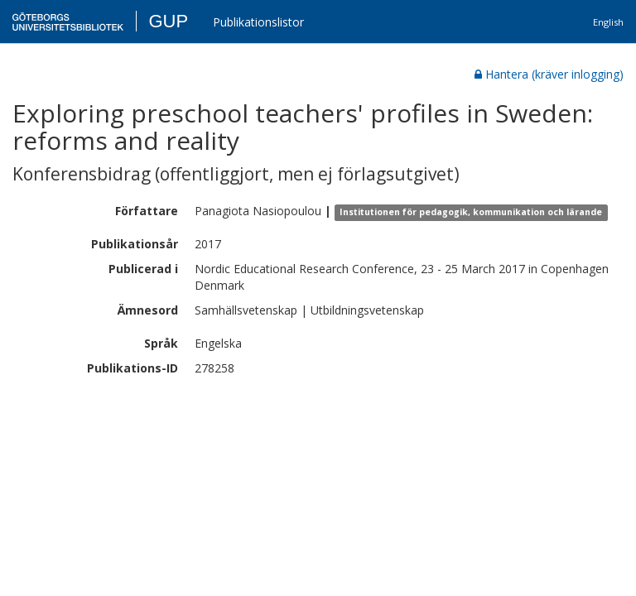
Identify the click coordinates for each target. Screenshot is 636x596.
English (608, 22)
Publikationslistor (258, 22)
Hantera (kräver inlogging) (549, 74)
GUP (168, 21)
